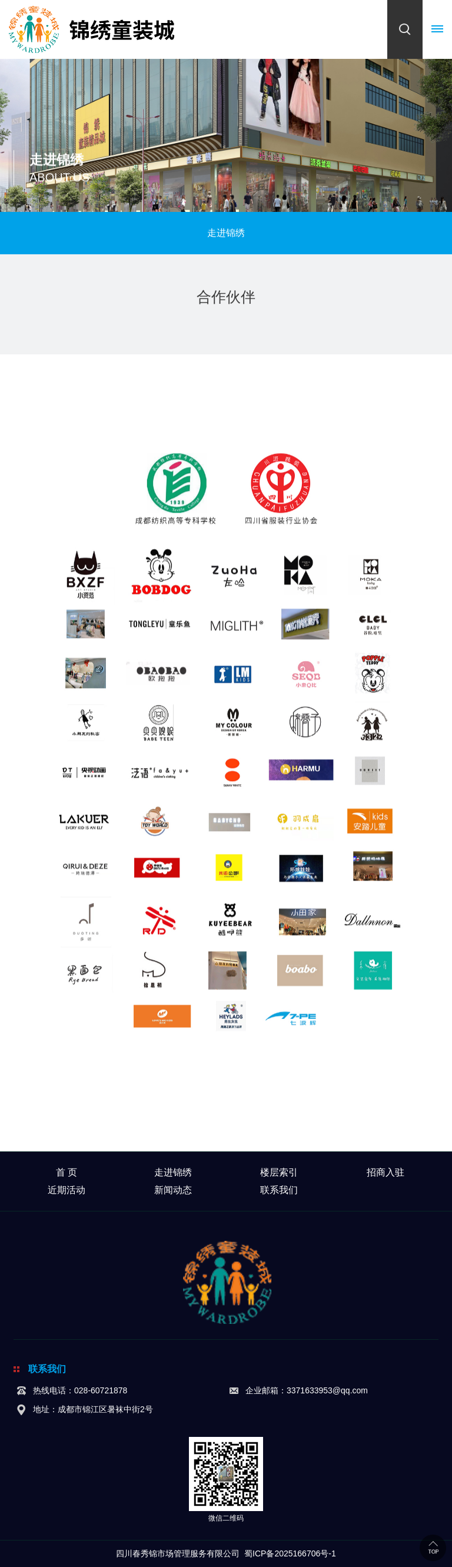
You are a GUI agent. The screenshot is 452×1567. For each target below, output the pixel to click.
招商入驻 (385, 1172)
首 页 (66, 1172)
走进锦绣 (173, 1172)
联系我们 (279, 1190)
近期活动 (66, 1190)
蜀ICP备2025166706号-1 (290, 1553)
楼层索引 (279, 1172)
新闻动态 (173, 1190)
